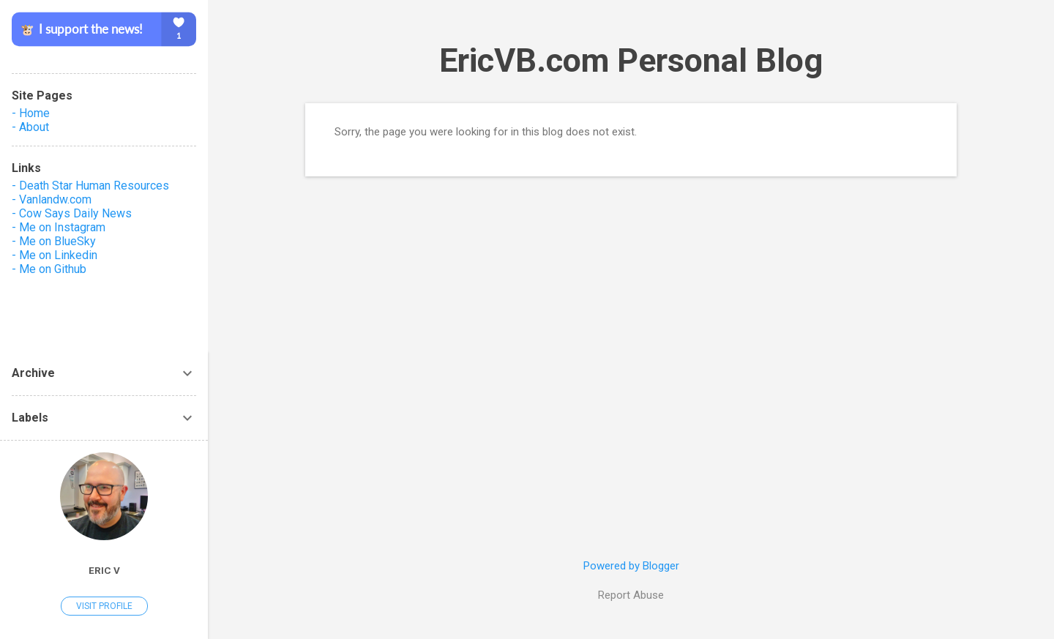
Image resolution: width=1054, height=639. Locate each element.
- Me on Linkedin (54, 255)
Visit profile (104, 606)
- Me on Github (49, 269)
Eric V (104, 570)
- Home (31, 113)
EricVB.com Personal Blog (631, 60)
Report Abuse (631, 595)
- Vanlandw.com (51, 199)
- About (30, 127)
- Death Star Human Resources (90, 186)
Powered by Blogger (631, 565)
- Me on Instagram (58, 227)
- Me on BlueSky (54, 241)
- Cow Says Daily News (72, 213)
